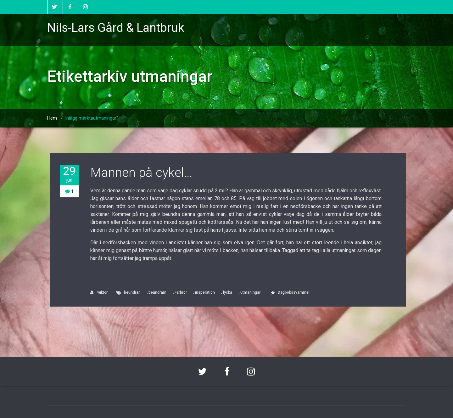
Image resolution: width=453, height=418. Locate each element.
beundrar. (132, 292)
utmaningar (250, 292)
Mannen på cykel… (141, 172)
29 (69, 174)
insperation (205, 292)
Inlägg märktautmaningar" (91, 118)
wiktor (99, 292)
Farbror (181, 292)
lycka (227, 292)
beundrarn (157, 292)
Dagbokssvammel (294, 292)
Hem (52, 118)
